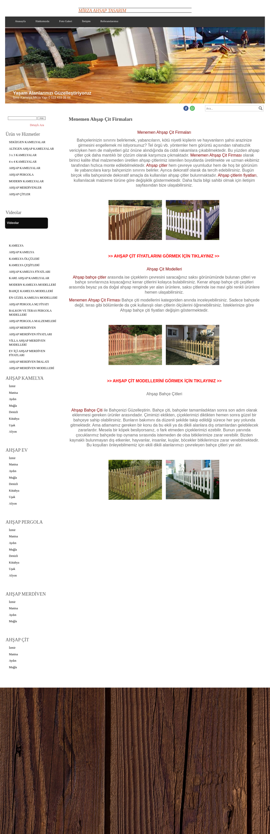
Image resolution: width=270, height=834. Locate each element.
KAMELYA (16, 245)
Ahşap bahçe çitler (89, 277)
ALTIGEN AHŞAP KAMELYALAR (31, 148)
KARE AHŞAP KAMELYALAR (29, 278)
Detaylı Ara (37, 125)
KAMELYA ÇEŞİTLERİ (24, 265)
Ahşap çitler (157, 165)
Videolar (13, 223)
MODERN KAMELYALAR (26, 181)
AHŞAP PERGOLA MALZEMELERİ (32, 321)
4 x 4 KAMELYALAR (22, 161)
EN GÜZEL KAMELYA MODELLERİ (33, 297)
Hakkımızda (42, 21)
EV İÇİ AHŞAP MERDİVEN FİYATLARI (27, 353)
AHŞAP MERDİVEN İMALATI (29, 361)
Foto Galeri (65, 21)
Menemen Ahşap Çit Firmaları (164, 132)
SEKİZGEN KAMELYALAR (27, 142)
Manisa (13, 393)
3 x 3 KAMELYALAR (22, 155)
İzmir (12, 386)
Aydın (12, 399)
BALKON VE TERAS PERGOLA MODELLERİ (30, 312)
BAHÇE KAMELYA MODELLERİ (31, 291)
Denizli (13, 412)
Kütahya (14, 418)
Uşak (12, 425)
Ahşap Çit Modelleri (164, 269)
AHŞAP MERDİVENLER (25, 187)
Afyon (13, 431)
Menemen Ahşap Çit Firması (216, 155)
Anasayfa (20, 21)
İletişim (86, 21)
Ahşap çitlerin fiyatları (237, 175)
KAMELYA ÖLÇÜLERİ (24, 259)
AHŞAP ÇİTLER (19, 194)
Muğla (13, 405)
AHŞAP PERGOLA (21, 174)
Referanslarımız (109, 21)
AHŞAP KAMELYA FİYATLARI (29, 272)
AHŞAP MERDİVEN (22, 327)
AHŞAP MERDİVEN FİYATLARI (30, 334)
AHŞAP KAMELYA (21, 252)
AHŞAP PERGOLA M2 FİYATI (29, 304)
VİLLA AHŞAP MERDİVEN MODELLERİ (27, 342)
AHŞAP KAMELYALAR (24, 168)
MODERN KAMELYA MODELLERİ (32, 284)
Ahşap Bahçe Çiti (87, 410)
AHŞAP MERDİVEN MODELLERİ (31, 368)
